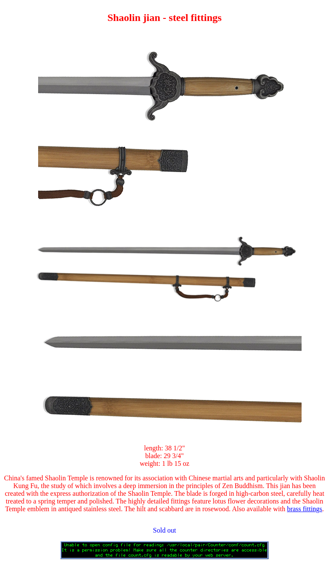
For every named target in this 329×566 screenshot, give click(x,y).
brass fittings (304, 508)
